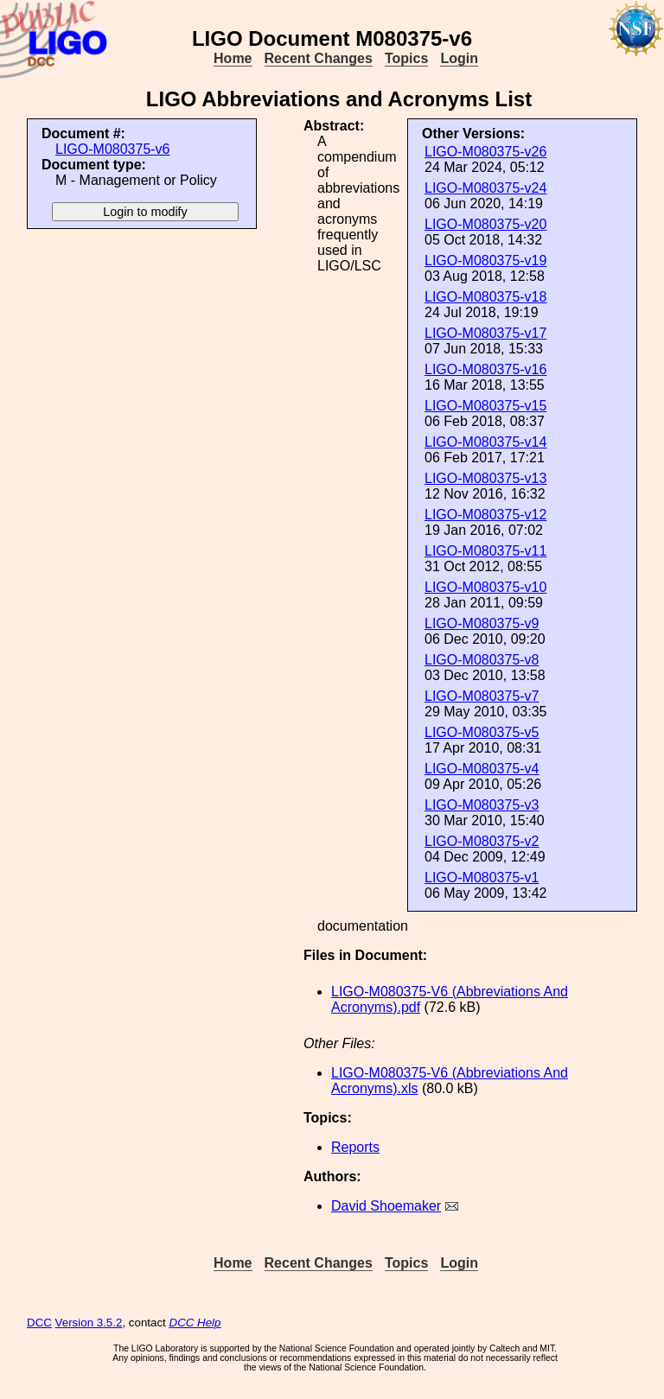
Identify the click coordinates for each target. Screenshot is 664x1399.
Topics (406, 58)
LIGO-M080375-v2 (482, 841)
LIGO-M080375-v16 (485, 369)
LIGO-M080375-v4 (482, 768)
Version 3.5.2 (89, 1322)
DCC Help (195, 1322)
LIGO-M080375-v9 (482, 623)
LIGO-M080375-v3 (482, 805)
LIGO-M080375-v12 (485, 514)
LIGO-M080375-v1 (482, 877)
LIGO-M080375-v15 (485, 405)
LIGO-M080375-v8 (482, 659)
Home (233, 58)
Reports (355, 1147)
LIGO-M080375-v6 (112, 149)
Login (459, 58)
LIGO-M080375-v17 (485, 333)
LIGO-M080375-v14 (485, 442)
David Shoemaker (386, 1206)
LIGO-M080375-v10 (485, 587)
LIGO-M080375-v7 (482, 696)
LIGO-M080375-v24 (485, 188)
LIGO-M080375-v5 (482, 732)
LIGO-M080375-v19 (485, 260)
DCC (39, 1322)
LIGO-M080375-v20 (485, 224)
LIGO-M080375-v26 (485, 151)
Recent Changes (319, 58)
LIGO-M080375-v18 (485, 296)
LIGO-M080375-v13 (485, 478)
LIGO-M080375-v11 (485, 551)
